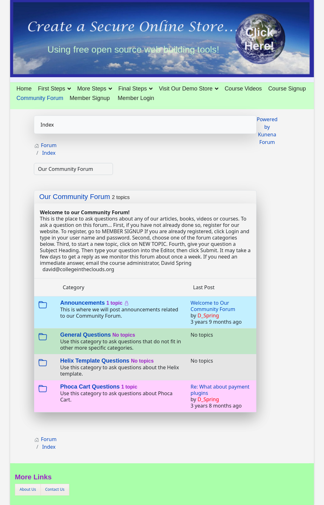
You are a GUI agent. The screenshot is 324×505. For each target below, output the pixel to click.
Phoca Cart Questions (90, 386)
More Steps (91, 88)
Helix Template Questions (94, 361)
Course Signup (287, 88)
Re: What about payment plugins (219, 389)
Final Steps (132, 88)
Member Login (136, 98)
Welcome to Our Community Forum (212, 306)
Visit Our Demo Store (186, 88)
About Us (28, 489)
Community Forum (39, 98)
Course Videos (243, 88)
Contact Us (55, 489)
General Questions (85, 335)
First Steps (51, 88)
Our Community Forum (74, 197)
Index (47, 124)
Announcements (82, 303)
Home (24, 88)
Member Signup (90, 98)
